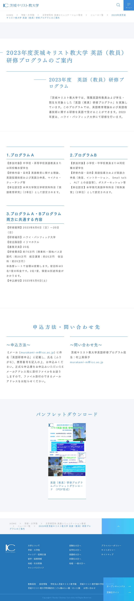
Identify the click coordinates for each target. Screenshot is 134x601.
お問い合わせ (89, 588)
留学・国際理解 (35, 559)
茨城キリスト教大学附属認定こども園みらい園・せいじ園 (54, 588)
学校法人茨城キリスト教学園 (63, 584)
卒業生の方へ (75, 559)
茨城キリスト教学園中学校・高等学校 (97, 584)
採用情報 (43, 584)
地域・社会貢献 (35, 563)
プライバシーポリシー (111, 545)
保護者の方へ (75, 554)
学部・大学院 (34, 550)
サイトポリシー (108, 550)
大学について (34, 545)
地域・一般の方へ (77, 563)
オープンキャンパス (116, 586)
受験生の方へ (75, 545)
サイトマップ (107, 554)
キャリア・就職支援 (37, 554)
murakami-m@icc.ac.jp (37, 352)
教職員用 (32, 584)
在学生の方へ (75, 550)
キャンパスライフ (36, 568)
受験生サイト (113, 592)
